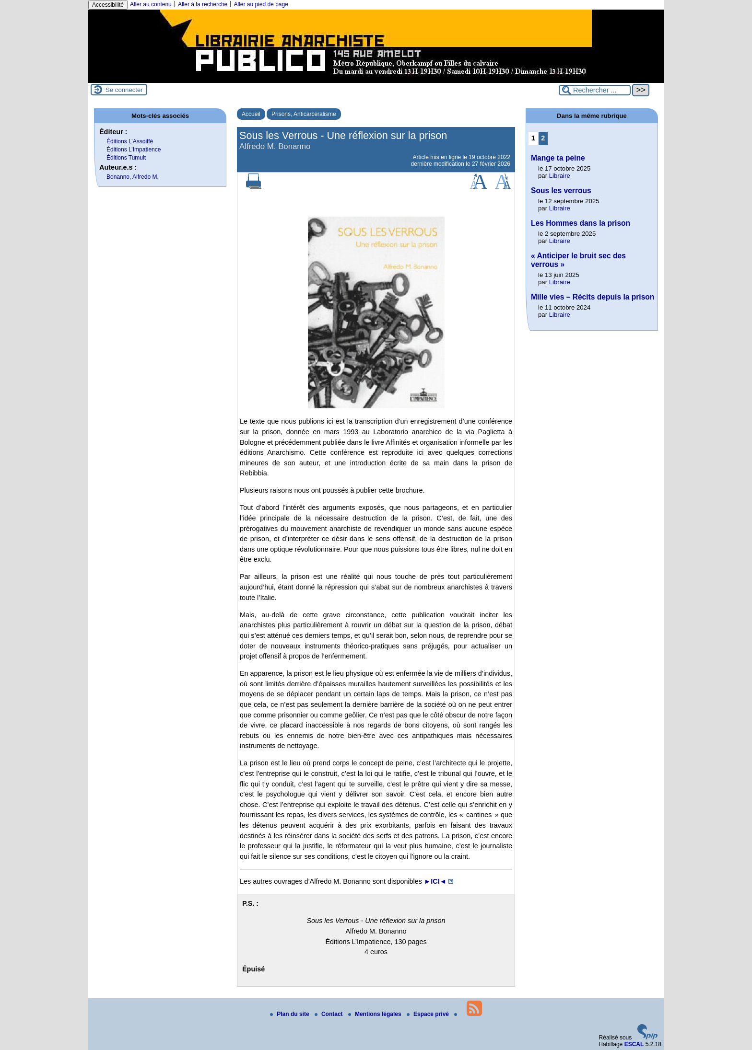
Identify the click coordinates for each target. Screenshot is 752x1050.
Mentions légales (375, 1014)
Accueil (251, 114)
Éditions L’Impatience (133, 149)
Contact (329, 1014)
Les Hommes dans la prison (580, 223)
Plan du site (290, 1014)
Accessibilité (108, 4)
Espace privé (428, 1014)
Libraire (559, 175)
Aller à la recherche (202, 4)
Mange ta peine (558, 158)
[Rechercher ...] (595, 90)
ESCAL (634, 1044)
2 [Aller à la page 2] (543, 138)
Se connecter (124, 89)
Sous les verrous (561, 190)
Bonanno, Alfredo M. (132, 176)
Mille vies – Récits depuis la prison (592, 297)
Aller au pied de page (261, 4)
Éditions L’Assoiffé (129, 141)
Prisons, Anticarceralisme (303, 114)
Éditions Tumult (126, 157)
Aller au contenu (151, 4)
